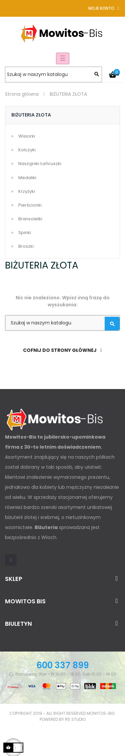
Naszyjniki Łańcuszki (39, 163)
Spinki (24, 232)
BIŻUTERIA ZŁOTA (31, 114)
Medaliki (27, 177)
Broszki (26, 246)
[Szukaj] (53, 74)
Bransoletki (30, 219)
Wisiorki (26, 136)
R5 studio (75, 719)
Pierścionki (30, 205)
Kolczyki (27, 150)
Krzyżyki (26, 191)
